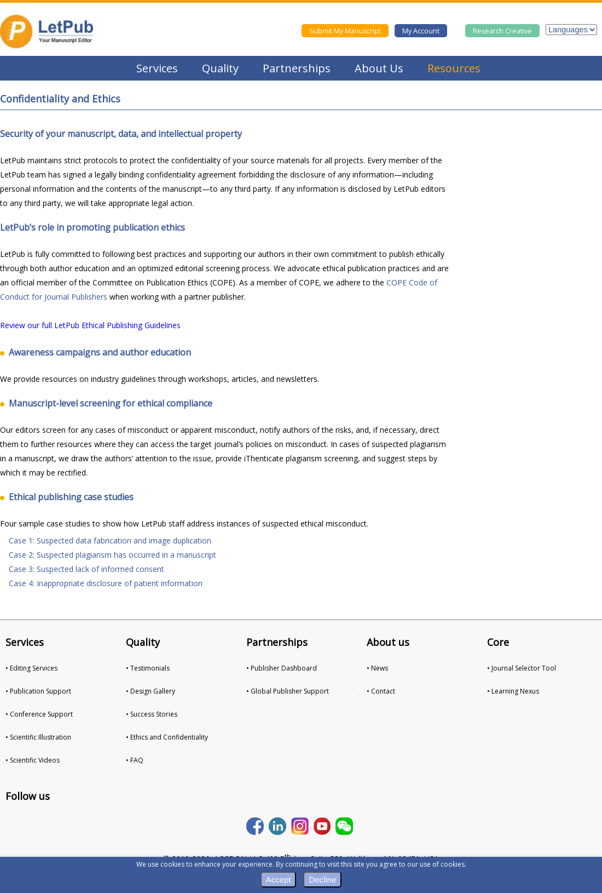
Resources (454, 68)
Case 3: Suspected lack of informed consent (86, 569)
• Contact (381, 691)
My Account (420, 31)
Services (157, 68)
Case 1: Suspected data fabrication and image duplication (110, 540)
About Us (379, 68)
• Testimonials (148, 668)
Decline (322, 879)
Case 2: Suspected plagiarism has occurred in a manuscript (112, 554)
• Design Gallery (150, 691)
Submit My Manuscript (345, 31)
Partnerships (297, 68)
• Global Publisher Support (287, 691)
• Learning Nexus (513, 691)
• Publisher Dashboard (281, 668)
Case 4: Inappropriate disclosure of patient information (105, 583)
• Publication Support (38, 691)
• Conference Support (39, 714)
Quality (220, 68)
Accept (278, 879)
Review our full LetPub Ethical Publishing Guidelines (90, 325)
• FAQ (134, 760)
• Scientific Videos (32, 760)
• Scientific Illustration (38, 737)
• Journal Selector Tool (521, 668)
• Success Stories (151, 714)
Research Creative (502, 31)
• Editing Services (31, 668)
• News (377, 668)
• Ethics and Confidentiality (167, 737)
